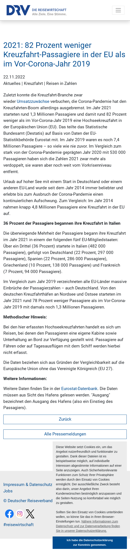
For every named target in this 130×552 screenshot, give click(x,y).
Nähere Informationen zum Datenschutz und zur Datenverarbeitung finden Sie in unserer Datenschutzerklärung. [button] (88, 526)
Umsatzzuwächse (33, 101)
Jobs (8, 490)
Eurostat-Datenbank (79, 388)
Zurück (65, 419)
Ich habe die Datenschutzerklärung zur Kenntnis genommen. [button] (90, 542)
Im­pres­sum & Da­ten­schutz (27, 484)
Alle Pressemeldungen (65, 434)
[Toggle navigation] (118, 10)
